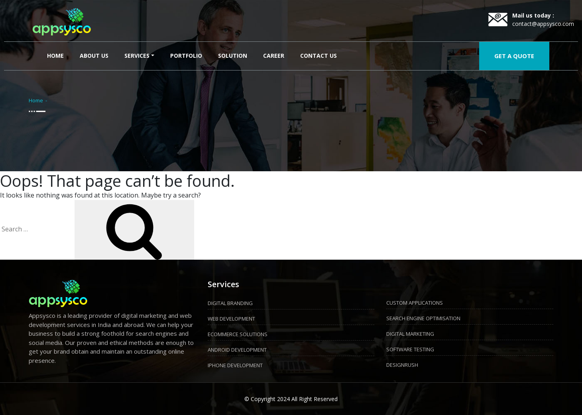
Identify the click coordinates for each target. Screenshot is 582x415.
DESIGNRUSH (402, 364)
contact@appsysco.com (543, 23)
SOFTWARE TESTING (410, 349)
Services (136, 55)
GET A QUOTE (514, 56)
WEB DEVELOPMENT (231, 318)
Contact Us (318, 55)
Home (57, 55)
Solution (232, 55)
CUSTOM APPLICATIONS (414, 302)
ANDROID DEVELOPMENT (237, 349)
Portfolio (186, 55)
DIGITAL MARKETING (410, 333)
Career (273, 55)
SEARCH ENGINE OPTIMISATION (423, 318)
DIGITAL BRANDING (230, 303)
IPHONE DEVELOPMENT (235, 365)
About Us (94, 55)
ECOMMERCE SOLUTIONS (237, 334)
